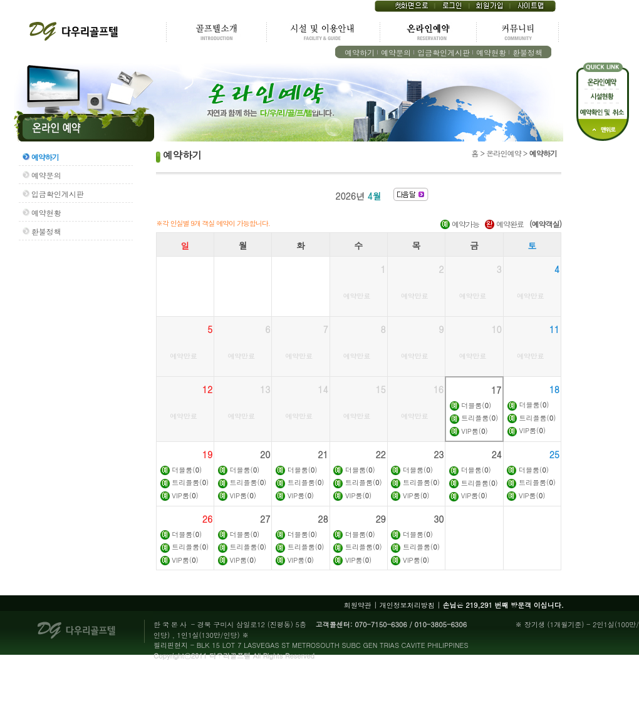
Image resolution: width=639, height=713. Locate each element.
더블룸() (476, 405)
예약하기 (360, 52)
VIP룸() (474, 431)
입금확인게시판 (443, 52)
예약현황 (491, 52)
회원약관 (357, 605)
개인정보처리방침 (407, 605)
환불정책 (527, 52)
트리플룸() (479, 418)
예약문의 (396, 52)
